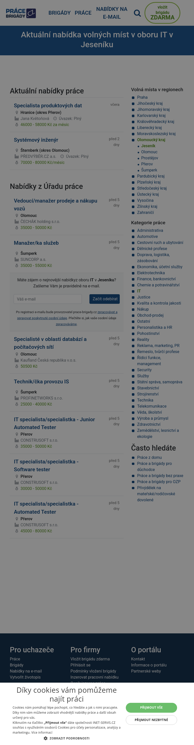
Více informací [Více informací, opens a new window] (41, 732)
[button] (67, 738)
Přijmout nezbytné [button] (151, 720)
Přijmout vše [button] (151, 707)
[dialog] (97, 714)
